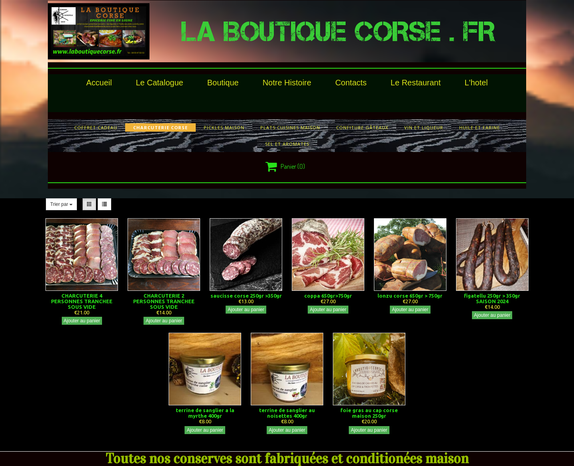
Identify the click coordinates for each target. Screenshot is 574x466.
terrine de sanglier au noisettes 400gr (287, 413)
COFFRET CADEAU (95, 127)
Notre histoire (287, 82)
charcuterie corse (160, 127)
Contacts (351, 82)
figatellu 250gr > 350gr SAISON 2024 (492, 298)
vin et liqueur (423, 127)
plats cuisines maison (290, 127)
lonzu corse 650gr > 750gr (409, 295)
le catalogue (159, 82)
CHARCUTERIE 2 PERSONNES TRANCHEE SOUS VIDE (164, 301)
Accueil (99, 82)
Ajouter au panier (82, 321)
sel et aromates (287, 144)
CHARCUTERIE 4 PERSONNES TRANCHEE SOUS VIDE (81, 301)
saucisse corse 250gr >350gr (246, 295)
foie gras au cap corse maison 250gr (369, 413)
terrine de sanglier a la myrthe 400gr (205, 413)
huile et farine (479, 127)
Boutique (223, 82)
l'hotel (476, 82)
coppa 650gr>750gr (328, 295)
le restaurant (416, 82)
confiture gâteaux (362, 127)
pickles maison (224, 127)
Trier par (61, 204)
